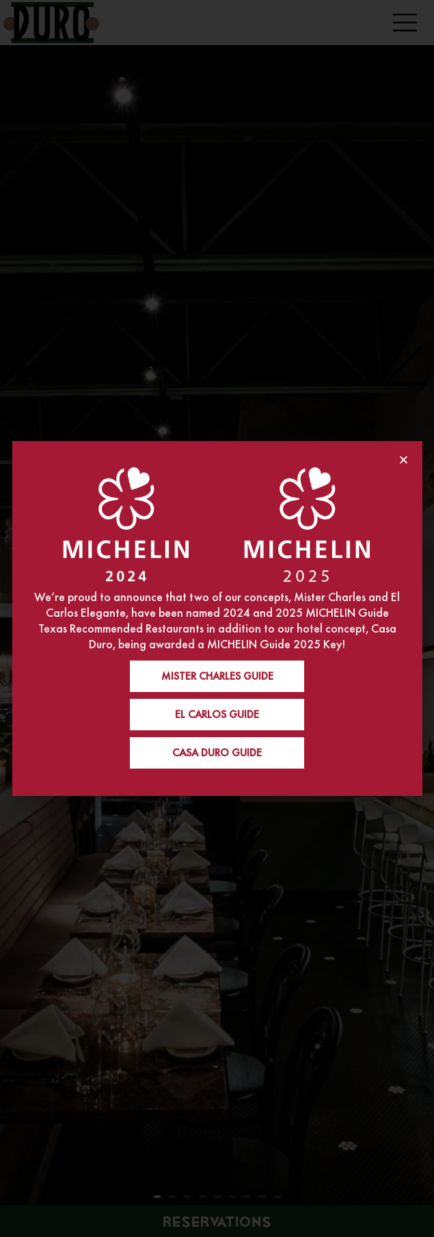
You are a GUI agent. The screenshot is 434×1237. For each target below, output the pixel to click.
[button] (403, 460)
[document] (217, 618)
